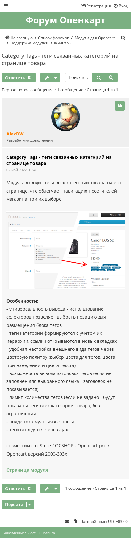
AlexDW (15, 134)
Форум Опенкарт (65, 20)
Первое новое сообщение (27, 90)
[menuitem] (120, 5)
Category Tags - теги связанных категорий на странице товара (60, 59)
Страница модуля (27, 470)
